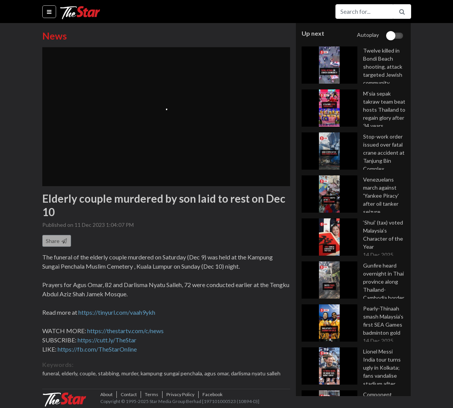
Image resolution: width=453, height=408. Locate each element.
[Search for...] (364, 11)
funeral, (51, 373)
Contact (129, 394)
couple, (89, 373)
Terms (151, 394)
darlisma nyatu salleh (255, 373)
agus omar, (217, 373)
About (106, 394)
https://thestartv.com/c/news (125, 330)
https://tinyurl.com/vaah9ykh (116, 312)
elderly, (70, 373)
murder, (131, 373)
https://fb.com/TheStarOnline (97, 349)
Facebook (212, 394)
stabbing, (109, 373)
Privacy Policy (180, 394)
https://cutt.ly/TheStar (107, 340)
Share (57, 241)
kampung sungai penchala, (172, 373)
